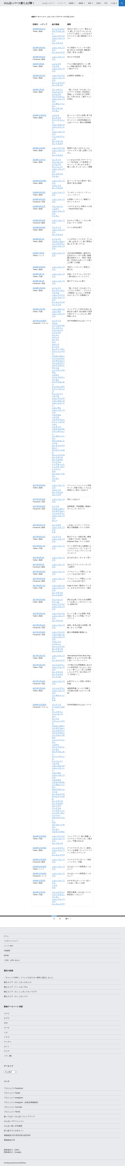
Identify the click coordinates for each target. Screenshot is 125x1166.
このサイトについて (11, 941)
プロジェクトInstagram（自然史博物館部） (21, 1102)
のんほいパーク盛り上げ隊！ (19, 3)
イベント (61, 3)
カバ (54, 342)
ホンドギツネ (57, 43)
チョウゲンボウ (58, 387)
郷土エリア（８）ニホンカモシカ (17, 982)
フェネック (56, 427)
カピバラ (55, 344)
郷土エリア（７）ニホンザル (16, 987)
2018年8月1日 (38, 239)
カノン (6, 1046)
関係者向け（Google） (13, 1152)
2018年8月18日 (39, 227)
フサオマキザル (58, 429)
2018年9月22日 (39, 206)
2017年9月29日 (39, 485)
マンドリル (56, 304)
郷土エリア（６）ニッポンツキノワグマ (20, 992)
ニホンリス (56, 185)
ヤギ (54, 471)
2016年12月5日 (39, 880)
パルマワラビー (58, 420)
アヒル (54, 323)
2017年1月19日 (39, 688)
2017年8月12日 (39, 537)
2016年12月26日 (39, 836)
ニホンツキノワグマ (54, 17)
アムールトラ (57, 92)
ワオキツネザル (58, 832)
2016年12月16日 (39, 867)
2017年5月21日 (39, 613)
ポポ (6, 1023)
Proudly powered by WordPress (15, 1163)
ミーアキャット (58, 464)
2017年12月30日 (39, 321)
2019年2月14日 (39, 76)
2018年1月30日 (39, 288)
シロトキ (55, 115)
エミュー (55, 335)
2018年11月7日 (39, 160)
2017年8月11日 (39, 546)
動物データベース (38, 17)
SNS (105, 3)
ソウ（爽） (8, 1056)
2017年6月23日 (39, 572)
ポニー (54, 448)
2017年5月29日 (39, 599)
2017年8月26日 (39, 506)
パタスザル (56, 415)
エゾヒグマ (56, 64)
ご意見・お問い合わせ (12, 960)
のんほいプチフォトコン (14, 1121)
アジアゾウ (56, 160)
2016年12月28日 (39, 705)
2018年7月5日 (38, 253)
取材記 (98, 3)
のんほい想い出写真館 (13, 1126)
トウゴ (6, 1037)
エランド (55, 337)
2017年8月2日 (38, 558)
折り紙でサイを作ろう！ (14, 1131)
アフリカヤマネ (58, 325)
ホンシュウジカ (58, 83)
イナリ (6, 1013)
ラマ (54, 481)
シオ (6, 1032)
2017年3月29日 (39, 632)
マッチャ (7, 1042)
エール (6, 1028)
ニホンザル (56, 311)
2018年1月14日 (39, 309)
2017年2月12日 (39, 665)
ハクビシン (56, 644)
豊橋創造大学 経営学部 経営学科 (17, 1135)
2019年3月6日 (38, 64)
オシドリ (55, 340)
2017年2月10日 (39, 681)
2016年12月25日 (39, 848)
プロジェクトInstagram (13, 1098)
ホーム (6, 936)
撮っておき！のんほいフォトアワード (19, 1116)
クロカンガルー (58, 241)
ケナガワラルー (58, 361)
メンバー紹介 (8, 946)
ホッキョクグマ (58, 52)
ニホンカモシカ (58, 125)
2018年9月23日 (39, 192)
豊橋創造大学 (9, 1140)
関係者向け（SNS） (12, 1150)
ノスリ (54, 885)
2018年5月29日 (39, 267)
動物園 (71, 3)
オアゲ (6, 1018)
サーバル (55, 368)
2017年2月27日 (39, 656)
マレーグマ (56, 495)
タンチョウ (56, 118)
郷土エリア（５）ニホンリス (16, 996)
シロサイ (55, 209)
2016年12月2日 (39, 892)
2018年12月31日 (39, 115)
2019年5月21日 (39, 29)
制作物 (6, 955)
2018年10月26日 (39, 181)
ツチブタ (55, 66)
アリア (6, 1051)
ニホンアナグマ (58, 36)
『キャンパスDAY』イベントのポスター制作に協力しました (28, 977)
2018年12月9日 (39, 148)
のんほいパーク (47, 3)
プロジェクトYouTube (13, 1107)
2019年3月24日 (39, 48)
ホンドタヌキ (57, 143)
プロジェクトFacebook (13, 1088)
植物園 (81, 3)
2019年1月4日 (38, 89)
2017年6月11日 (39, 586)
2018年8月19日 (39, 220)
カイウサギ (56, 525)
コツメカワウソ (58, 244)
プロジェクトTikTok (12, 1112)
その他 (113, 3)
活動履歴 (7, 951)
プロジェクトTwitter (12, 1093)
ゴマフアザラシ (58, 97)
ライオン (55, 111)
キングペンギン (58, 290)
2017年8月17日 (39, 525)
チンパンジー (57, 167)
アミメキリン (57, 89)
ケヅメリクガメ (58, 29)
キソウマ (55, 347)
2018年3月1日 (38, 274)
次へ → (68, 919)
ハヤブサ (55, 417)
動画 (89, 3)
